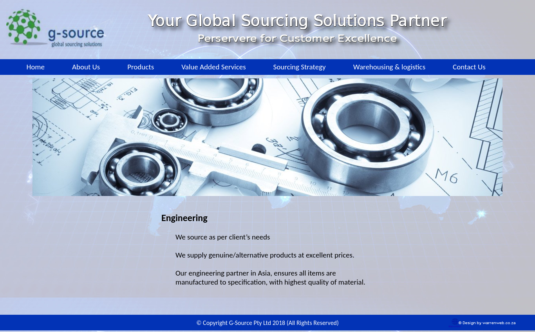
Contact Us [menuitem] (469, 66)
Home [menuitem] (35, 66)
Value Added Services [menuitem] (213, 66)
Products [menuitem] (140, 66)
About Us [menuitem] (86, 66)
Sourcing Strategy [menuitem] (299, 66)
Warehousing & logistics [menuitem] (389, 66)
